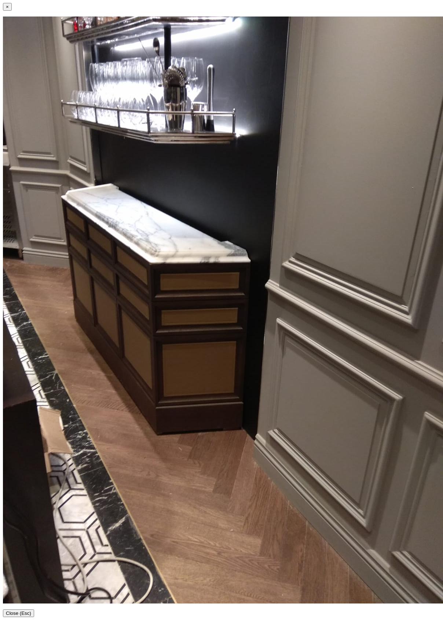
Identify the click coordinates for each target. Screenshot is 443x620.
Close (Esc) (18, 613)
